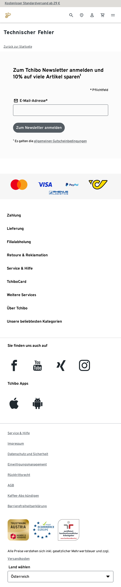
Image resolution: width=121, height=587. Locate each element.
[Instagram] (84, 368)
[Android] (37, 406)
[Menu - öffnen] (113, 15)
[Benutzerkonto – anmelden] (92, 15)
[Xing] (61, 368)
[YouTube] (37, 368)
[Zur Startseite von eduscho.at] (8, 15)
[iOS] (14, 406)
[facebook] (14, 368)
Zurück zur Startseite (18, 46)
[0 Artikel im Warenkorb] (102, 15)
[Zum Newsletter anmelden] (39, 127)
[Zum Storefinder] (81, 15)
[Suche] (71, 15)
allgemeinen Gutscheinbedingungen (60, 141)
